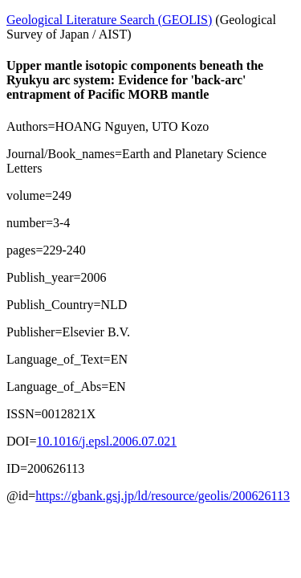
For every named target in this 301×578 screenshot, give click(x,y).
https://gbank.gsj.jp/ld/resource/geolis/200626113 (162, 496)
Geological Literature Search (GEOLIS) (109, 19)
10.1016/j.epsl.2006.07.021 (106, 441)
